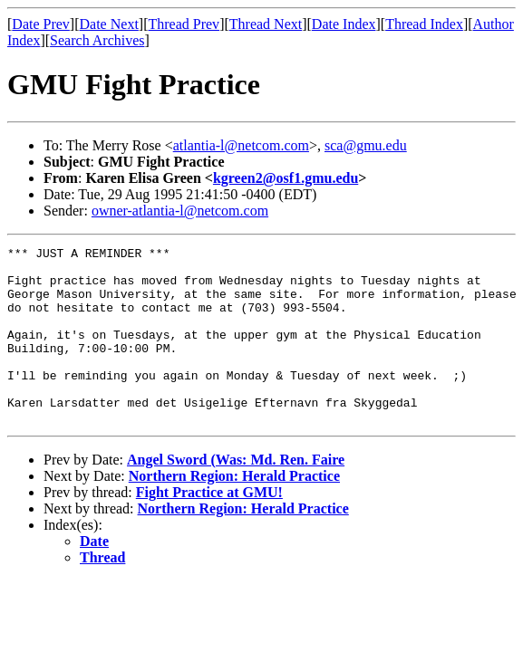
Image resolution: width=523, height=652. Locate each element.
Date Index (344, 24)
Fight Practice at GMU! (209, 527)
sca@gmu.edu (365, 145)
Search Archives (97, 40)
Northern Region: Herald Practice (234, 511)
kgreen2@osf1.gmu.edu (285, 178)
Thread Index (424, 24)
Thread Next (265, 24)
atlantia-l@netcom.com (241, 145)
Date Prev (41, 24)
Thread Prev (183, 24)
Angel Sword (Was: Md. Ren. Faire (235, 495)
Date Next (109, 24)
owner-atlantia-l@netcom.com (180, 210)
